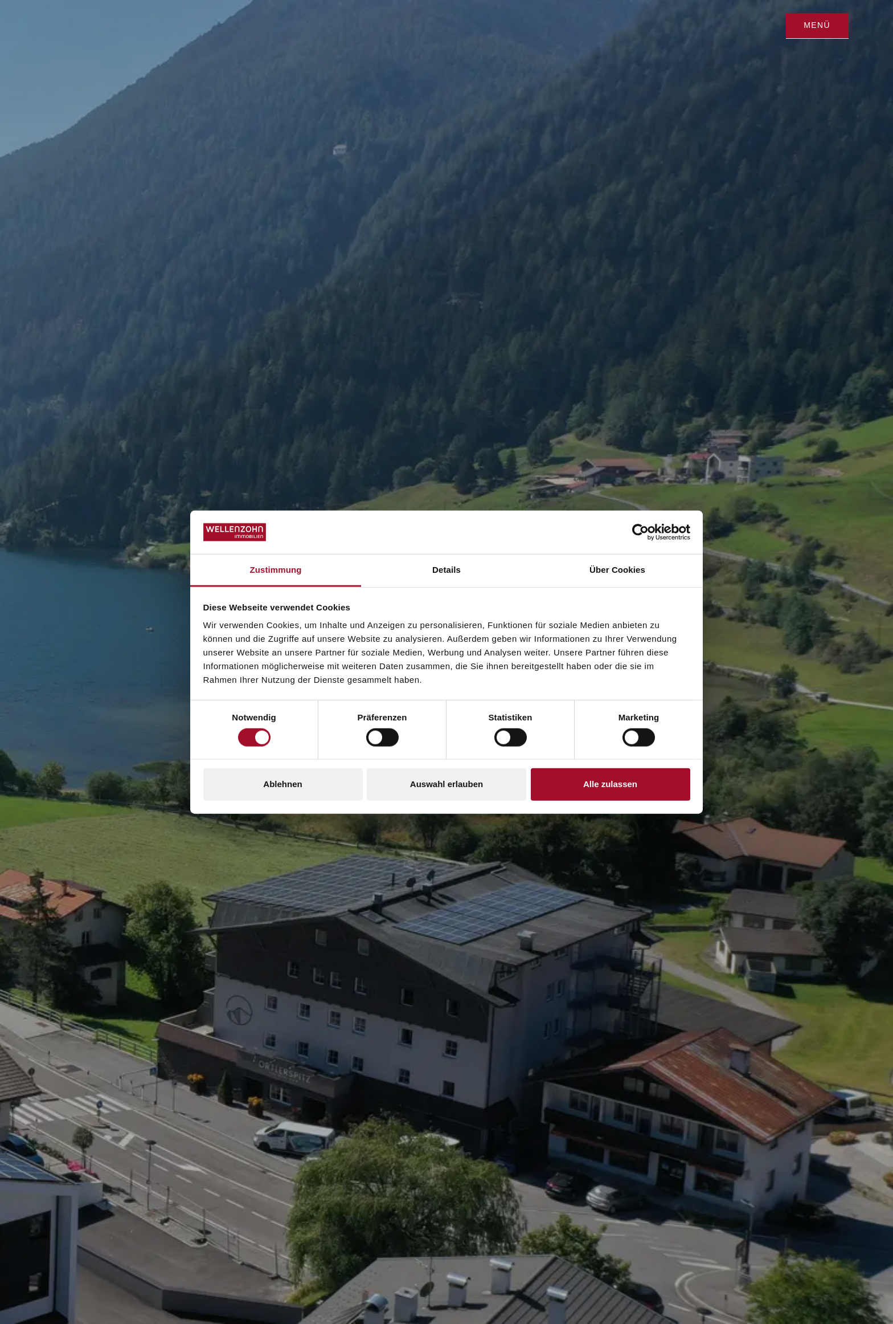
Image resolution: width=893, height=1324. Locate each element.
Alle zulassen (610, 784)
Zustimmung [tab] (276, 570)
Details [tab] (446, 570)
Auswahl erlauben (446, 784)
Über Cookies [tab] (617, 570)
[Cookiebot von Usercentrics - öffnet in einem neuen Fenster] (640, 532)
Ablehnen (282, 784)
